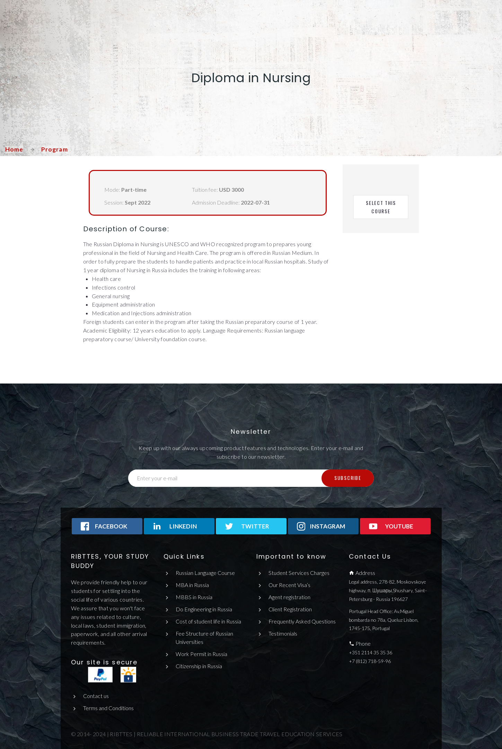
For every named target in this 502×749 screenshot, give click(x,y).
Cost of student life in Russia (208, 621)
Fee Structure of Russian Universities (205, 637)
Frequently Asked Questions (302, 621)
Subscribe (347, 477)
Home (14, 149)
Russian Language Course (205, 572)
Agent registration (289, 597)
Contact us (96, 695)
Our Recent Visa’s (289, 585)
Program (55, 149)
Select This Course (381, 207)
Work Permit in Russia (201, 654)
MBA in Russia (192, 585)
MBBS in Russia (194, 597)
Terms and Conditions (108, 708)
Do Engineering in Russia (204, 609)
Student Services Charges (298, 572)
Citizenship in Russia (199, 666)
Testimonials (282, 633)
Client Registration (290, 609)
